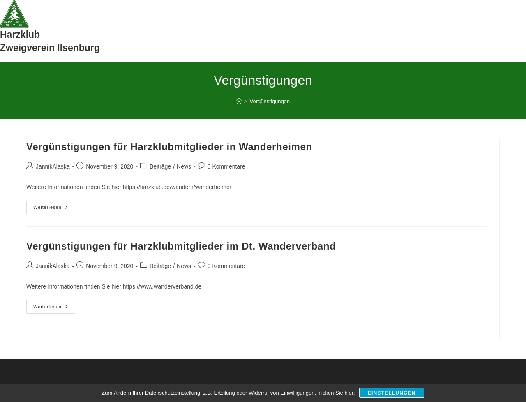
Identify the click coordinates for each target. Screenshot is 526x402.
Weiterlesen (54, 209)
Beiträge (160, 166)
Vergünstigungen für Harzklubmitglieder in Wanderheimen (169, 146)
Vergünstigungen (270, 101)
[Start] (239, 101)
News (184, 166)
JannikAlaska (53, 166)
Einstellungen (392, 393)
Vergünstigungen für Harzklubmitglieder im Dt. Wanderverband (181, 246)
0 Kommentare (226, 166)
